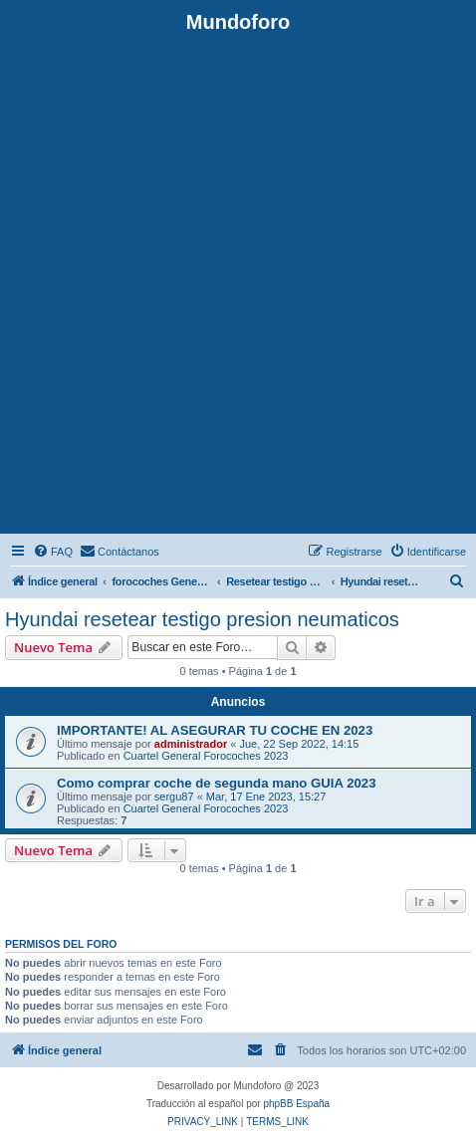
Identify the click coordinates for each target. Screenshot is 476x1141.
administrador (190, 744)
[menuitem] (53, 552)
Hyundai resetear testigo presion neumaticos (202, 619)
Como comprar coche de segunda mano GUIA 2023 (216, 783)
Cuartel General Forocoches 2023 (206, 756)
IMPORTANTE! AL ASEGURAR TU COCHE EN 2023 (214, 730)
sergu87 (174, 796)
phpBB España (296, 1103)
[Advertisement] (238, 282)
